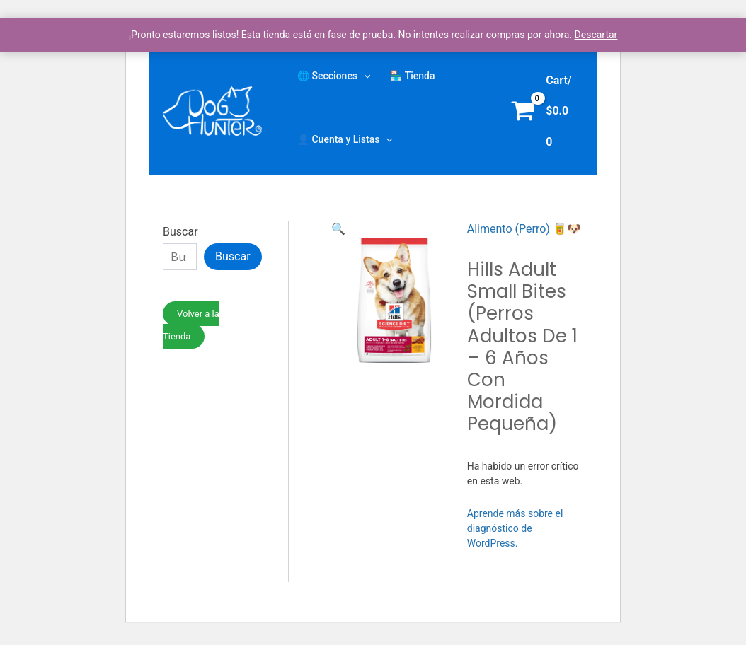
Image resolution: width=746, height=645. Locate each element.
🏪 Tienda (412, 75)
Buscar (180, 231)
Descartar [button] (596, 34)
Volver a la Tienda (191, 325)
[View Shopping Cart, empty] (544, 111)
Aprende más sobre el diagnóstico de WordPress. (515, 528)
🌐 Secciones (333, 75)
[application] (363, 75)
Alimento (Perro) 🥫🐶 (524, 229)
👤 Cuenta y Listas (345, 139)
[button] (338, 229)
